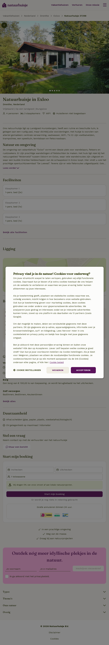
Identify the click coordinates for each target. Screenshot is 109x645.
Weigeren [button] (57, 370)
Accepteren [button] (83, 370)
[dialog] (54, 322)
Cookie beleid (57, 362)
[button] (27, 370)
